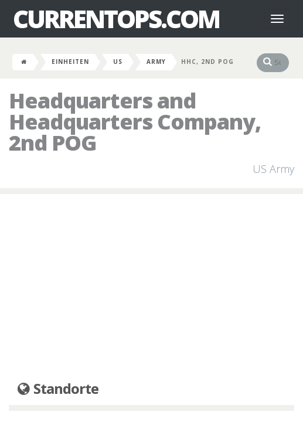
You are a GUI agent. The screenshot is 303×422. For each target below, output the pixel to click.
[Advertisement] (151, 288)
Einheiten (70, 61)
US (117, 61)
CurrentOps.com (116, 18)
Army (156, 61)
